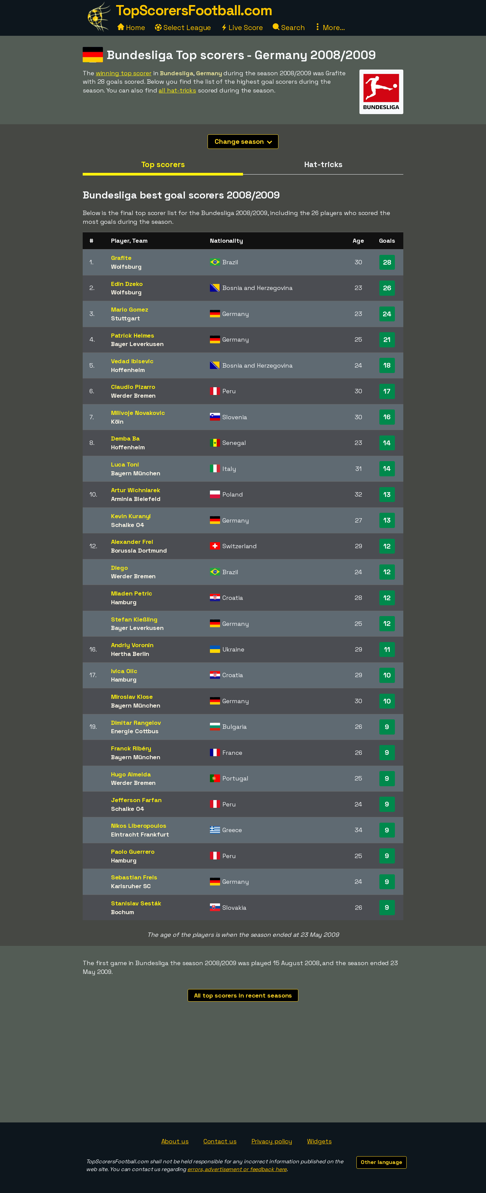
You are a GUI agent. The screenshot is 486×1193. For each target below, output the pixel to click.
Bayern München (136, 473)
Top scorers (163, 164)
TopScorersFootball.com (194, 10)
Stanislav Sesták (136, 903)
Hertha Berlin (130, 654)
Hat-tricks (323, 164)
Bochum (122, 912)
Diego (119, 568)
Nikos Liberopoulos (138, 825)
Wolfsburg (126, 266)
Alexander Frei (132, 542)
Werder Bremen (133, 395)
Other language (381, 1162)
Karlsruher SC (131, 886)
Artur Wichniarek (135, 490)
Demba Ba (125, 438)
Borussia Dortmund (139, 550)
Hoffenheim (128, 370)
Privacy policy (272, 1141)
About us (175, 1141)
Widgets (319, 1141)
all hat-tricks (177, 90)
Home (131, 27)
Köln (117, 421)
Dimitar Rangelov (136, 722)
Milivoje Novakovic (138, 413)
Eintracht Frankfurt (140, 834)
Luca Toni (125, 464)
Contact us (220, 1141)
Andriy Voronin (132, 645)
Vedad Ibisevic (132, 361)
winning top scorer (124, 73)
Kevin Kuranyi (131, 516)
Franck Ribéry (131, 748)
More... (329, 27)
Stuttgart (125, 318)
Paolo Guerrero (133, 851)
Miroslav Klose (132, 696)
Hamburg (124, 602)
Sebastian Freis (134, 877)
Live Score (242, 27)
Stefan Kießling (134, 619)
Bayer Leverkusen (137, 344)
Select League (183, 27)
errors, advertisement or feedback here (237, 1169)
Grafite (121, 258)
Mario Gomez (129, 309)
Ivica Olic (124, 671)
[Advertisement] (243, 1072)
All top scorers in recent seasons (243, 995)
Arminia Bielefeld (136, 499)
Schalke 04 (127, 525)
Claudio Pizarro (133, 387)
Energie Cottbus (135, 731)
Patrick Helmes (133, 335)
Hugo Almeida (131, 774)
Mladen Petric (132, 593)
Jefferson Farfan (136, 800)
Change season (243, 141)
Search (288, 27)
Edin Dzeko (127, 284)
